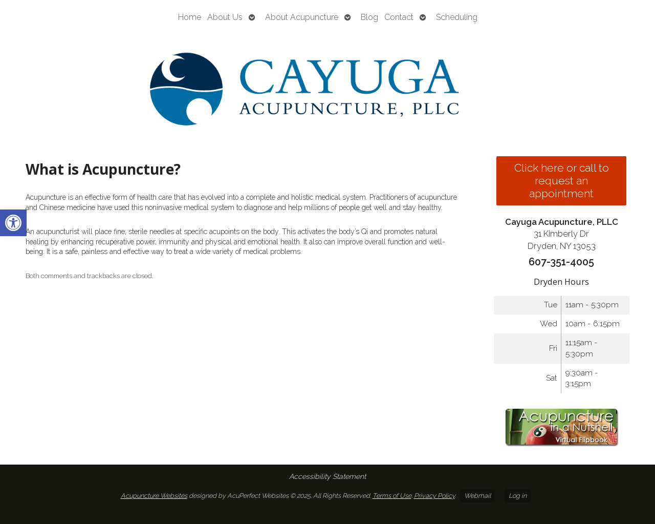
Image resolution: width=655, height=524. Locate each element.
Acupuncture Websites (154, 495)
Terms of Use (392, 495)
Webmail (477, 495)
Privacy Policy (434, 495)
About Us (225, 17)
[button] (13, 222)
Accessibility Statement (327, 476)
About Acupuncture (301, 17)
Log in (518, 495)
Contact (398, 17)
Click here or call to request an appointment (561, 180)
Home (189, 17)
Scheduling (456, 17)
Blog (369, 17)
